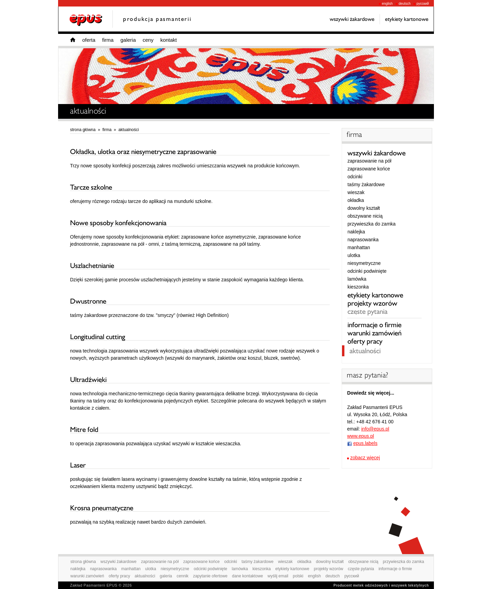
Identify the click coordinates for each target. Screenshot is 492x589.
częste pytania (367, 311)
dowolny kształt (363, 208)
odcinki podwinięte (366, 271)
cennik (183, 576)
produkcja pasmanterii (157, 18)
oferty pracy (364, 341)
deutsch (403, 3)
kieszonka (358, 287)
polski (298, 576)
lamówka (356, 279)
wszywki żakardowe (376, 153)
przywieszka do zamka (371, 224)
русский (421, 3)
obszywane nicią (365, 216)
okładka (355, 200)
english (386, 3)
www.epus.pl (360, 436)
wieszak (356, 192)
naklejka (356, 231)
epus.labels (365, 443)
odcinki (355, 176)
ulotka (353, 255)
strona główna (83, 129)
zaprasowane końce (368, 168)
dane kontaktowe (247, 576)
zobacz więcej (365, 457)
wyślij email (278, 576)
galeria (128, 40)
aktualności (128, 129)
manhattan (358, 247)
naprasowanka (363, 239)
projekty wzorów (372, 303)
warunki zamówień (374, 333)
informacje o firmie (374, 325)
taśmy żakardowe (366, 184)
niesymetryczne (364, 263)
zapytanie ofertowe (210, 576)
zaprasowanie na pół (369, 161)
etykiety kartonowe (375, 295)
